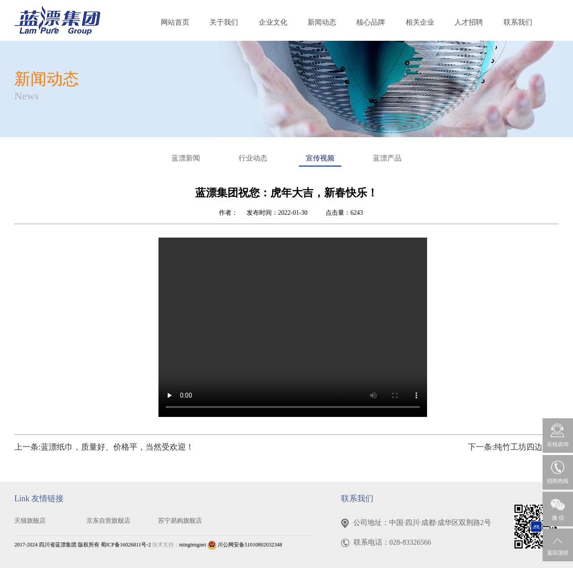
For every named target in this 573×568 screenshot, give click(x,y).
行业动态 (253, 158)
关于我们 (224, 22)
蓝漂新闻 (185, 158)
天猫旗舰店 (30, 520)
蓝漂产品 (387, 158)
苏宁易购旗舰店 (180, 520)
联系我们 (518, 22)
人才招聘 (468, 22)
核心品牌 (370, 22)
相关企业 (420, 22)
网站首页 (175, 22)
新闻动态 (322, 22)
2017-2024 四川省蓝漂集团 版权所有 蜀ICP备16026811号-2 (82, 545)
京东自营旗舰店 (108, 520)
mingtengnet (192, 545)
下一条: (513, 446)
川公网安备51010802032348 (244, 545)
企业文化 (273, 22)
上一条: (104, 446)
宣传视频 (320, 160)
